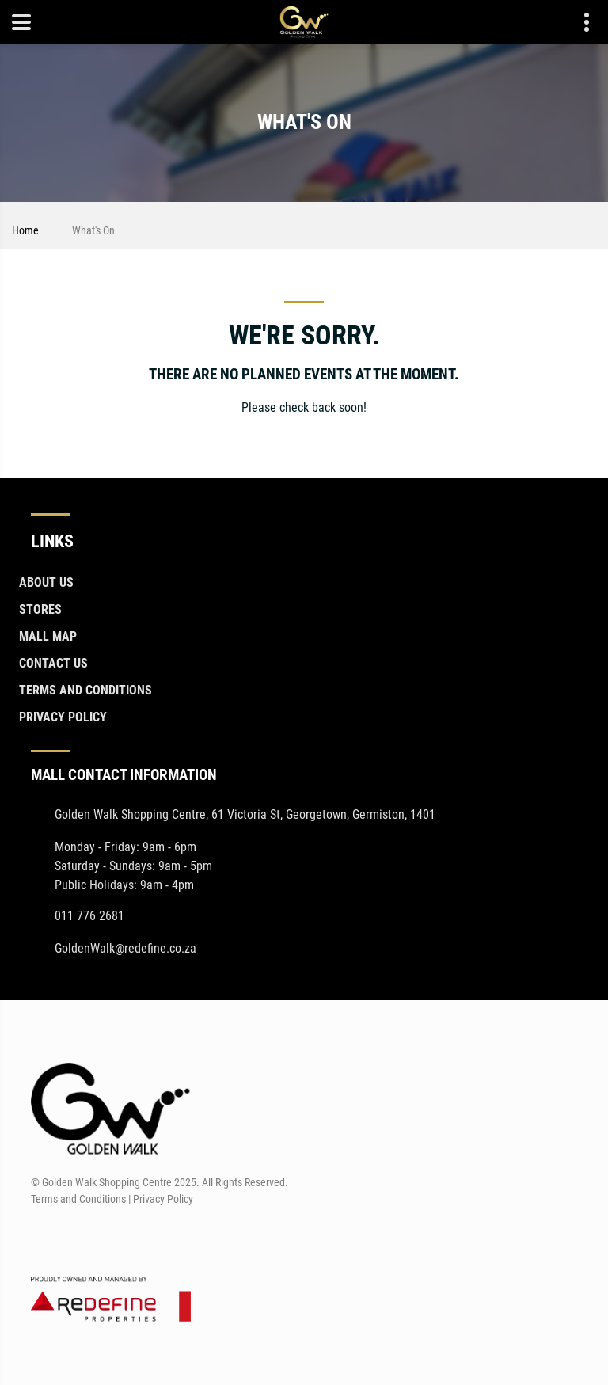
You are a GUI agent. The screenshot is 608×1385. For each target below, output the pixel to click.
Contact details (578, 22)
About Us (46, 582)
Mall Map (48, 636)
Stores (40, 609)
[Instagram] (71, 1237)
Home (25, 230)
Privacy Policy (63, 717)
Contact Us (53, 663)
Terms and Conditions (85, 690)
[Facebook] (41, 1237)
